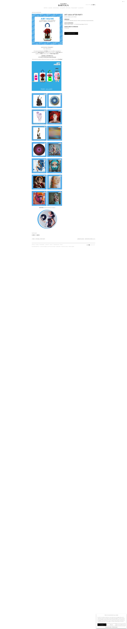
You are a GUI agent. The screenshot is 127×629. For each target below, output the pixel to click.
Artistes (46, 8)
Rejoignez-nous (56, 244)
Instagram (92, 5)
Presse (61, 244)
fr (122, 1)
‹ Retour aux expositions (36, 12)
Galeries (50, 8)
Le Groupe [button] (80, 8)
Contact (51, 244)
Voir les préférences (121, 624)
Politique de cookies (108, 627)
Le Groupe (47, 244)
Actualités (62, 8)
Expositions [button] (56, 8)
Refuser (111, 624)
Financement (74, 8)
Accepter (102, 624)
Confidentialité (58, 246)
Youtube (93, 5)
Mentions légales (114, 627)
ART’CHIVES (68, 8)
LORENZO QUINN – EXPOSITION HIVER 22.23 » (86, 238)
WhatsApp (91, 5)
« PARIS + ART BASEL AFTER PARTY (38, 238)
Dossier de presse (71, 33)
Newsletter (88, 4)
